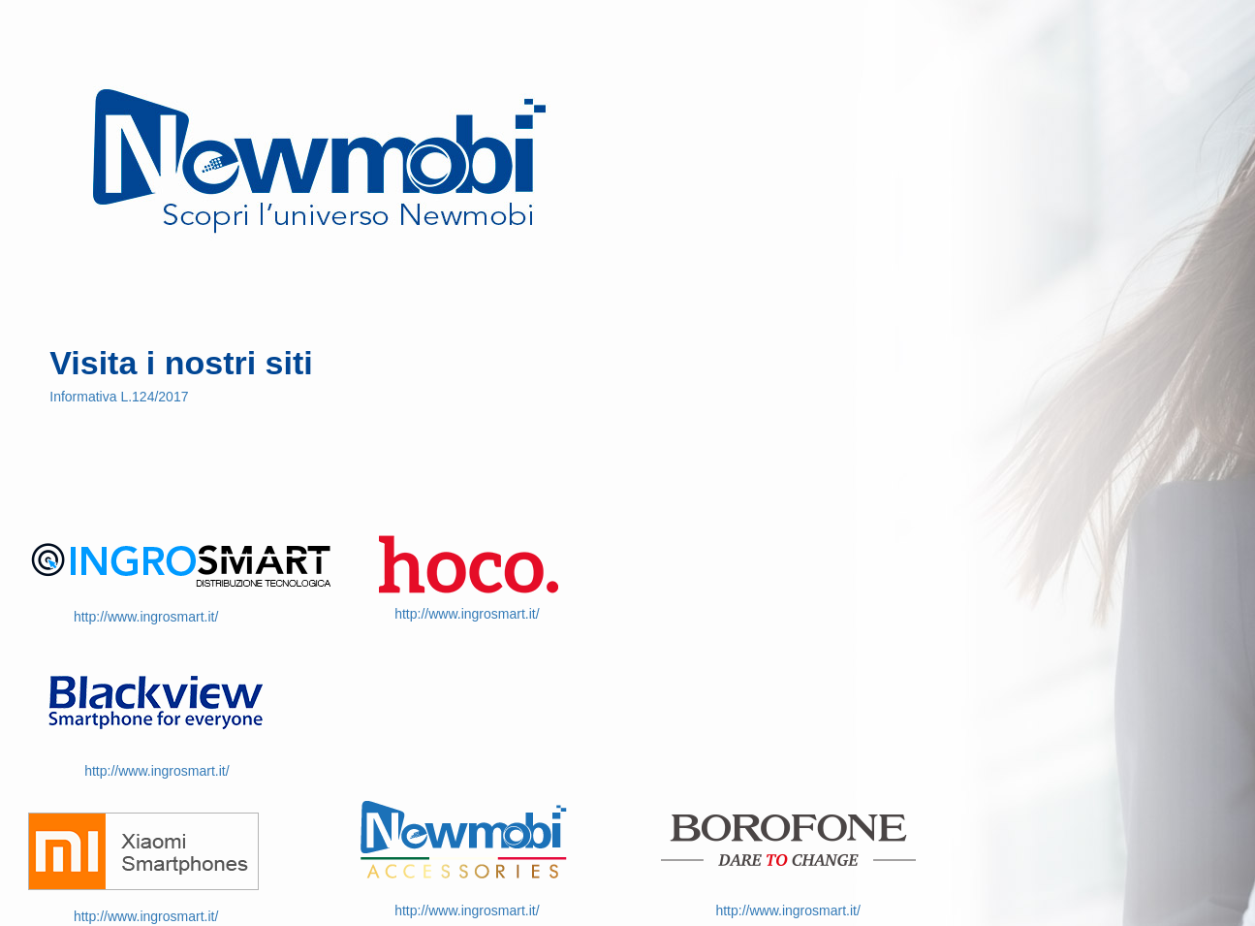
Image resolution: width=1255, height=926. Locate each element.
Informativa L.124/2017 (118, 396)
